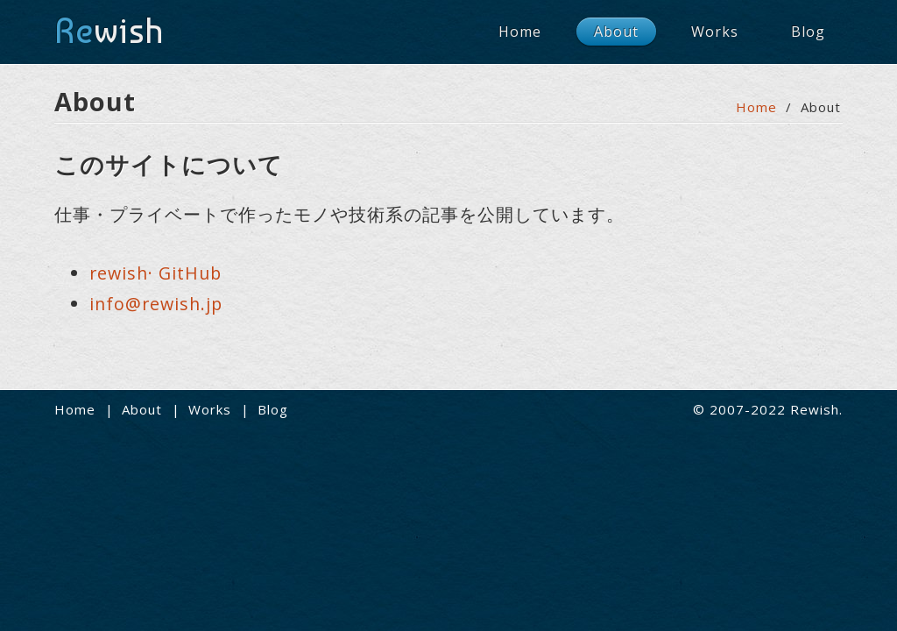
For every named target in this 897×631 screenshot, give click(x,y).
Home (519, 31)
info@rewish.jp (155, 304)
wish (109, 31)
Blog (808, 31)
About (616, 31)
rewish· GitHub (155, 273)
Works (714, 31)
